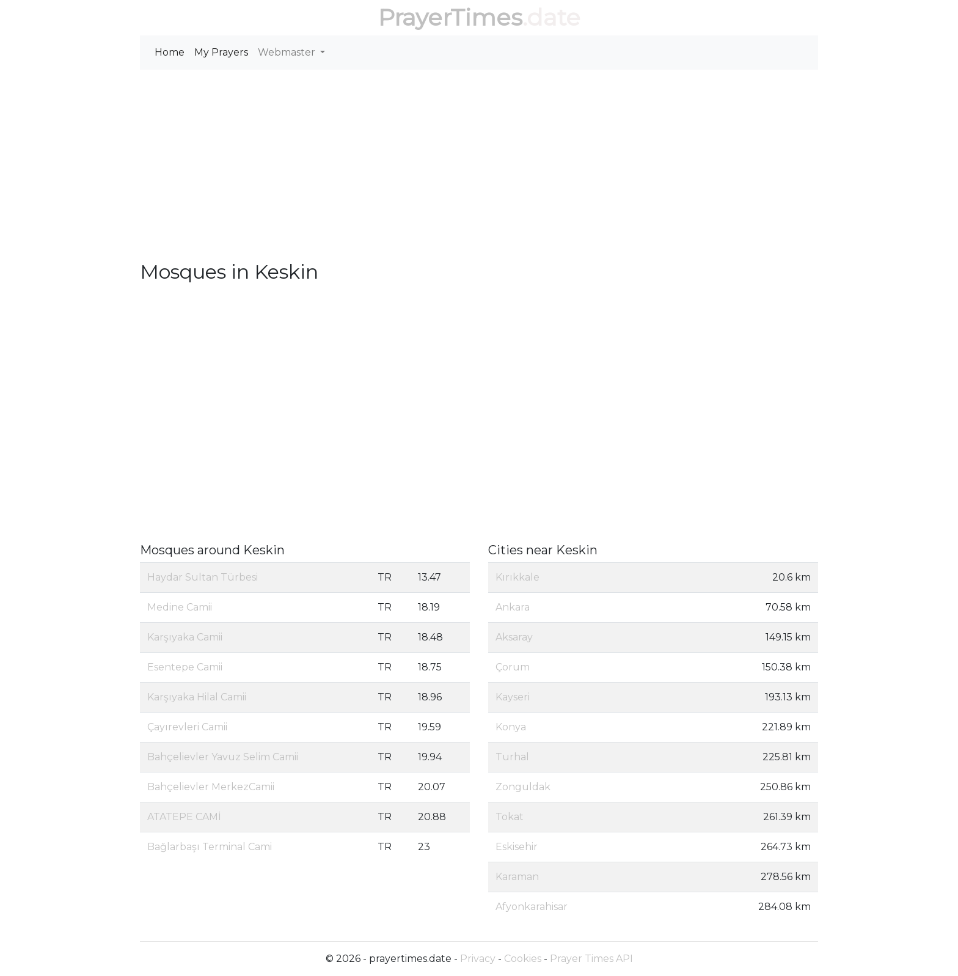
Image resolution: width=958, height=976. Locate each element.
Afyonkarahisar (531, 906)
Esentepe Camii (184, 667)
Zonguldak (522, 787)
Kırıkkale (517, 577)
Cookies (522, 958)
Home (170, 52)
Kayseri (512, 697)
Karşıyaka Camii (184, 637)
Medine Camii (179, 607)
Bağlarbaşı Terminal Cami (209, 847)
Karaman (517, 876)
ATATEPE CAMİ (184, 817)
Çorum (512, 667)
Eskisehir (516, 847)
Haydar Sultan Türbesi (202, 577)
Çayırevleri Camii (187, 727)
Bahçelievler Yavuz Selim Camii (222, 757)
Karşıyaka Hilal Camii (196, 697)
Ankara (512, 607)
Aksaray (514, 637)
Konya (510, 727)
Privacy (477, 958)
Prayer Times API (591, 958)
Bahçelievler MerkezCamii (210, 787)
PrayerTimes (450, 17)
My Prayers (221, 52)
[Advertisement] (479, 165)
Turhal (512, 757)
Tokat (509, 817)
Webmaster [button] (288, 52)
